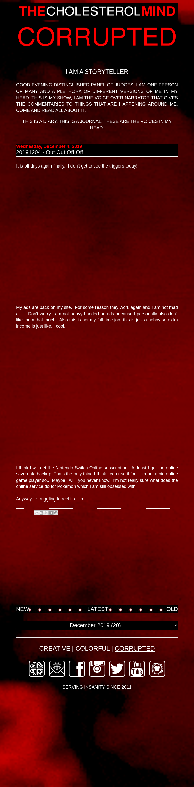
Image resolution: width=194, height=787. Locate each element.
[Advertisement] (105, 562)
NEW (22, 609)
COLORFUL (93, 648)
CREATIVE (54, 648)
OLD (172, 609)
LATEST (97, 609)
